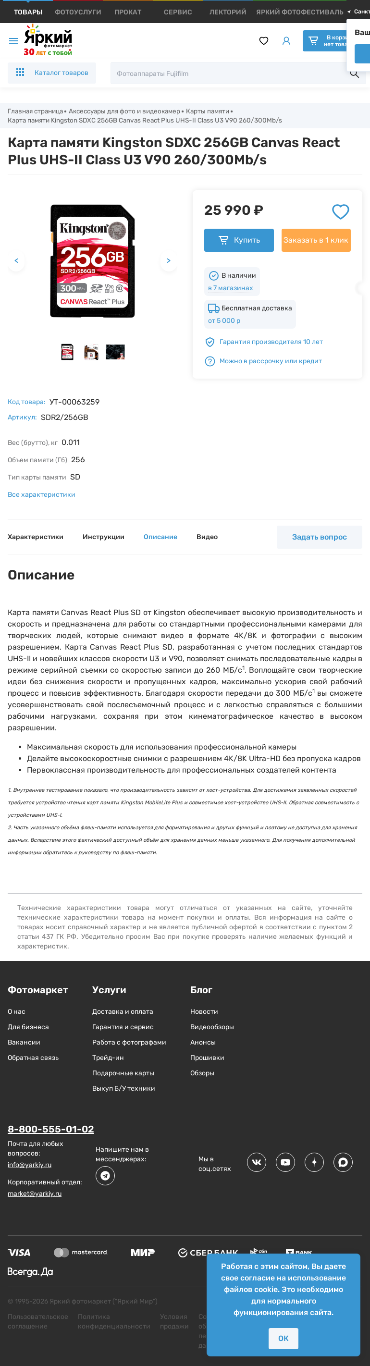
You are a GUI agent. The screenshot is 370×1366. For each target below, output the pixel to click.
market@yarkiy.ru (35, 1195)
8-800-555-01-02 (51, 1130)
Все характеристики (41, 496)
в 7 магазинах (230, 289)
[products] (28, 12)
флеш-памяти (138, 854)
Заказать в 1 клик (316, 241)
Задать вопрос (319, 538)
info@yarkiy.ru (29, 1166)
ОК (283, 1338)
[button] (67, 353)
